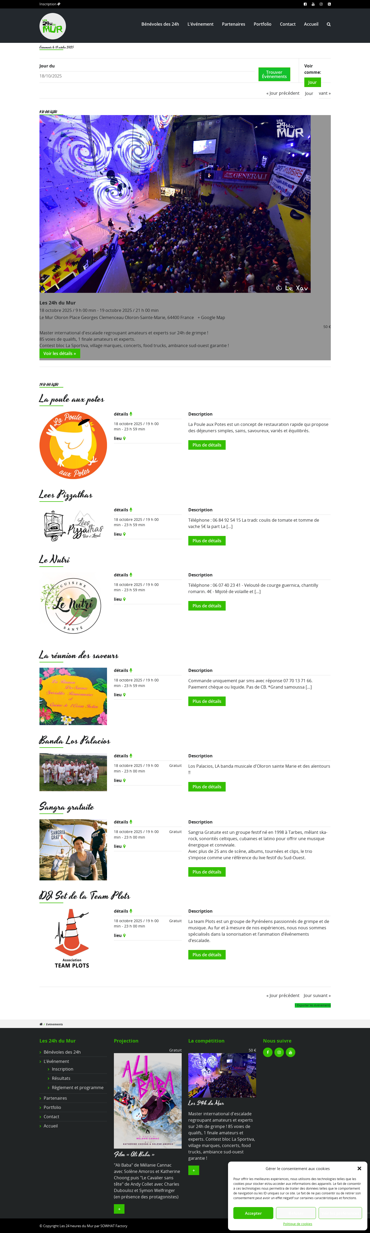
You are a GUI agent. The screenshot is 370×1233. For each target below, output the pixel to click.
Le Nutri (54, 560)
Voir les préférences (340, 1213)
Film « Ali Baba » (134, 1154)
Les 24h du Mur (57, 302)
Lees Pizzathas (66, 495)
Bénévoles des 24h (160, 24)
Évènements (54, 1024)
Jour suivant (317, 995)
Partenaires (233, 24)
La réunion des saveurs (79, 655)
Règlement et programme (78, 1087)
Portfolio (262, 24)
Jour (312, 82)
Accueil (311, 24)
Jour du (47, 66)
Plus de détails (207, 445)
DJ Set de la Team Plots (85, 896)
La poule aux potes (72, 399)
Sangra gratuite (66, 807)
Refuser (296, 1213)
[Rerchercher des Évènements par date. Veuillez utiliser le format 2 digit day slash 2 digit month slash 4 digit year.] (147, 76)
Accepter (253, 1213)
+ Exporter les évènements (313, 1005)
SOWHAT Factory (113, 1225)
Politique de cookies (297, 1224)
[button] (359, 1168)
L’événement (200, 24)
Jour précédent (283, 93)
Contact (288, 24)
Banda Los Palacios (75, 741)
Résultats (61, 1078)
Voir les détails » (59, 353)
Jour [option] (309, 93)
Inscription (50, 4)
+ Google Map (211, 317)
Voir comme (312, 69)
